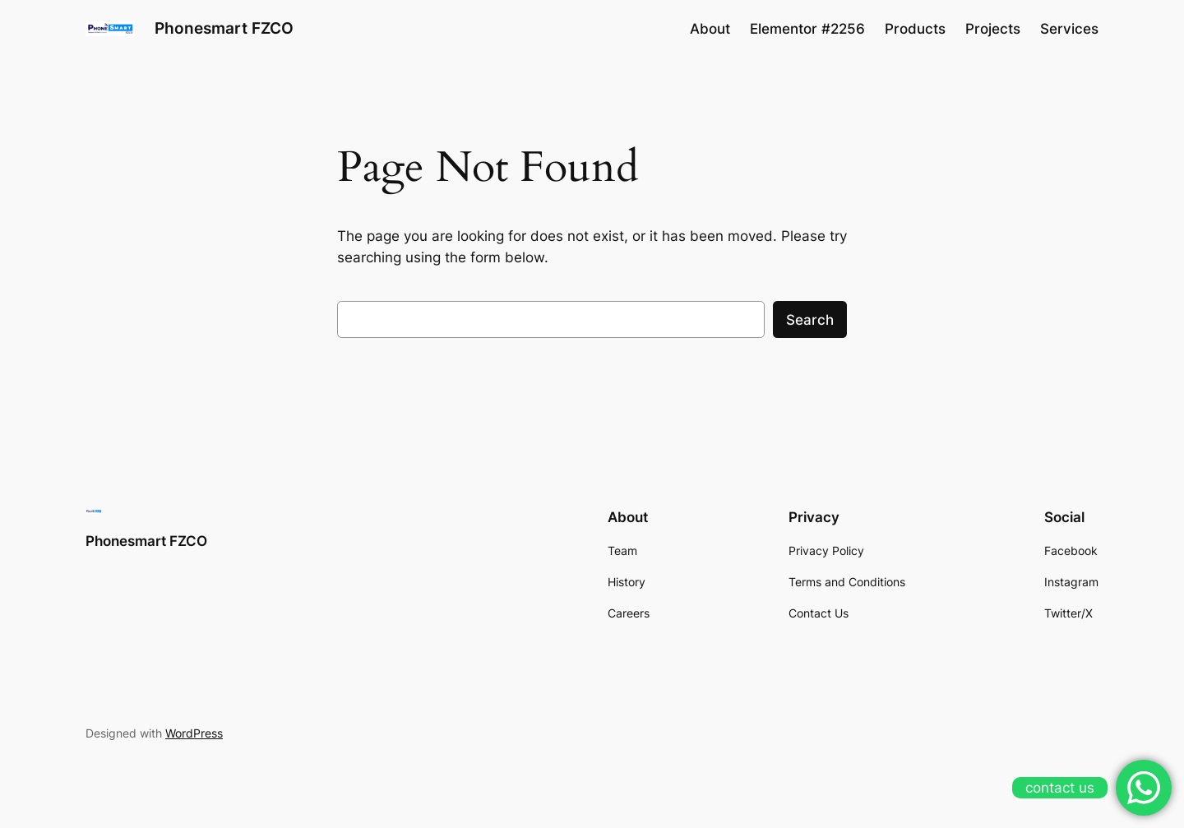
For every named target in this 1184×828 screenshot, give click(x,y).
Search (810, 320)
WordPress (194, 733)
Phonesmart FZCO (224, 28)
